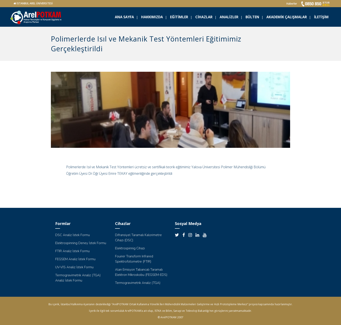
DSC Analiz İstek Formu (72, 235)
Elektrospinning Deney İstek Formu (80, 243)
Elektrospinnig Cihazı (130, 248)
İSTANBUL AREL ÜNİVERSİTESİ (35, 3)
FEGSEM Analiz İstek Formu (75, 259)
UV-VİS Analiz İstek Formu (74, 267)
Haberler (291, 3)
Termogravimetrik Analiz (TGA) (137, 283)
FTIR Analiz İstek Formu (72, 251)
